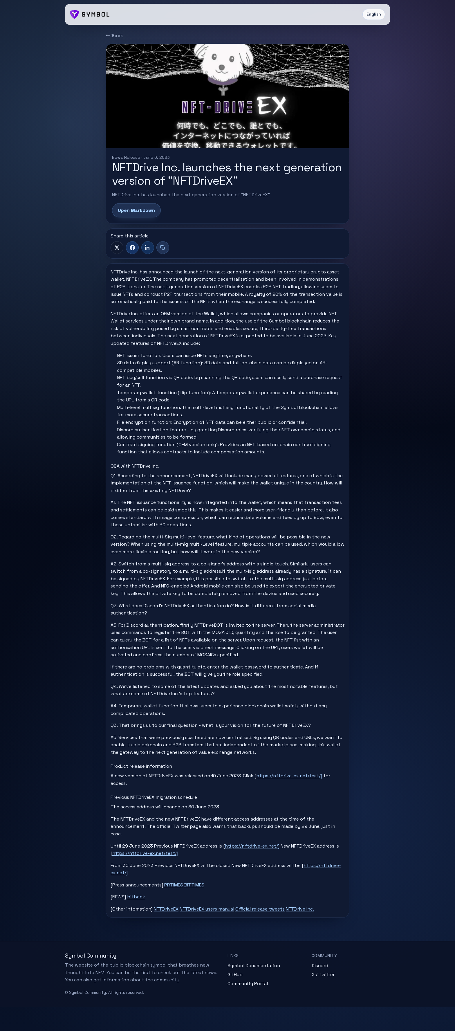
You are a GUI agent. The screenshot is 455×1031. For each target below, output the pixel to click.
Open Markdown (136, 210)
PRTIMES (178, 904)
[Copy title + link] (162, 247)
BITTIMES (199, 904)
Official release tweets (264, 928)
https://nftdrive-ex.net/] (257, 865)
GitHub (235, 999)
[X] (117, 247)
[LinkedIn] (147, 247)
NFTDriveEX (170, 928)
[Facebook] (132, 247)
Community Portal (248, 1008)
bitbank (141, 916)
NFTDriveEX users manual (211, 928)
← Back (114, 36)
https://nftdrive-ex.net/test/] (294, 795)
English (373, 14)
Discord (320, 990)
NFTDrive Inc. (304, 928)
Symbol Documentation (254, 990)
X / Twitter (323, 999)
